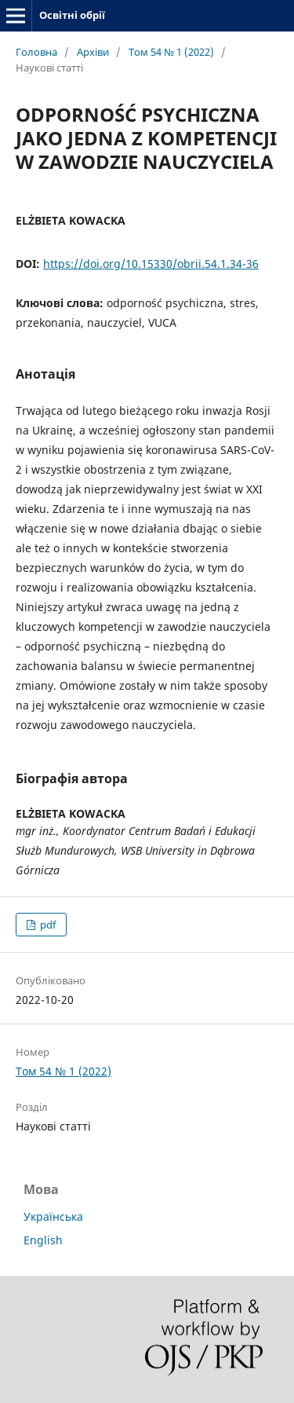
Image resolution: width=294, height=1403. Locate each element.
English (43, 1240)
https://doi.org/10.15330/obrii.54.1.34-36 (151, 263)
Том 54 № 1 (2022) (171, 52)
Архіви (93, 52)
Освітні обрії (72, 15)
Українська (53, 1216)
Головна (36, 52)
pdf (47, 925)
